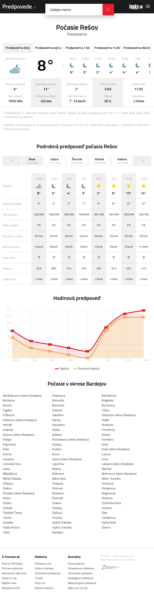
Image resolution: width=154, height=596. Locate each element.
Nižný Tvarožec (111, 478)
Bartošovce (109, 395)
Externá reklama (44, 568)
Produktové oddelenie (81, 568)
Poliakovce (109, 488)
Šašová (57, 512)
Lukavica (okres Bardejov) (118, 463)
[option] (72, 65)
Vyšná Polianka (61, 522)
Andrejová (58, 395)
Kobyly (7, 439)
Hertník (7, 424)
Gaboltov (58, 415)
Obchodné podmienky (48, 573)
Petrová (57, 488)
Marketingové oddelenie (82, 583)
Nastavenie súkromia (14, 573)
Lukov (6, 468)
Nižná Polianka (12, 478)
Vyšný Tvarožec (62, 527)
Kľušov (106, 434)
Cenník (39, 578)
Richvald (57, 498)
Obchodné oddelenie (80, 573)
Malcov (56, 468)
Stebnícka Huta (111, 503)
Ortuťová (108, 483)
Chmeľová (108, 429)
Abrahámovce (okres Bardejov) (22, 395)
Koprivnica (9, 444)
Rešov (7, 498)
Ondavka (57, 483)
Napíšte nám (9, 583)
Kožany (57, 444)
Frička (105, 410)
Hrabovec (108, 424)
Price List (40, 583)
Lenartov (8, 459)
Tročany (57, 517)
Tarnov (7, 517)
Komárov (107, 439)
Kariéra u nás (9, 578)
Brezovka (58, 405)
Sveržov (107, 508)
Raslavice (58, 493)
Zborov (106, 527)
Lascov (106, 454)
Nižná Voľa (58, 478)
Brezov (7, 405)
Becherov (9, 400)
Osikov (7, 488)
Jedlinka (57, 434)
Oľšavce (8, 483)
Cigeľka (7, 410)
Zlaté (6, 532)
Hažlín (105, 420)
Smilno (7, 503)
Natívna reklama (44, 588)
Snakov (57, 503)
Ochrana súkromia (12, 568)
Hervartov (58, 424)
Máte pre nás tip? (78, 588)
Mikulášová (10, 473)
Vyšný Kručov (11, 527)
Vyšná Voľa (109, 522)
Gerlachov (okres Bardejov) (119, 415)
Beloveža (58, 400)
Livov (105, 459)
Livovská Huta (12, 463)
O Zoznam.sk (11, 556)
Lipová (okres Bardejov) (67, 459)
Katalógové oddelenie (80, 578)
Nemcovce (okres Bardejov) (119, 473)
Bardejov (57, 532)
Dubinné (57, 410)
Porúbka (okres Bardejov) (19, 493)
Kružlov (57, 449)
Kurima (7, 454)
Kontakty (74, 556)
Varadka (8, 522)
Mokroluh (58, 473)
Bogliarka (107, 400)
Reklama (41, 556)
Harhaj (56, 420)
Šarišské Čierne (12, 512)
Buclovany (108, 405)
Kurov (56, 454)
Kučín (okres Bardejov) (116, 449)
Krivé (105, 444)
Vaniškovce (109, 517)
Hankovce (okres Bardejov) (20, 420)
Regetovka (109, 493)
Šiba (104, 512)
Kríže (6, 449)
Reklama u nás (43, 563)
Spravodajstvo (76, 563)
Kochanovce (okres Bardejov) (70, 439)
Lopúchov (58, 463)
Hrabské (8, 429)
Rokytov (107, 498)
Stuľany (57, 508)
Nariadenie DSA (11, 588)
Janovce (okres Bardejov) (18, 434)
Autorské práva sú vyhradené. (118, 559)
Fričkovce (9, 415)
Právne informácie (12, 563)
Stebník (7, 508)
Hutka (56, 429)
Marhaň (106, 468)
